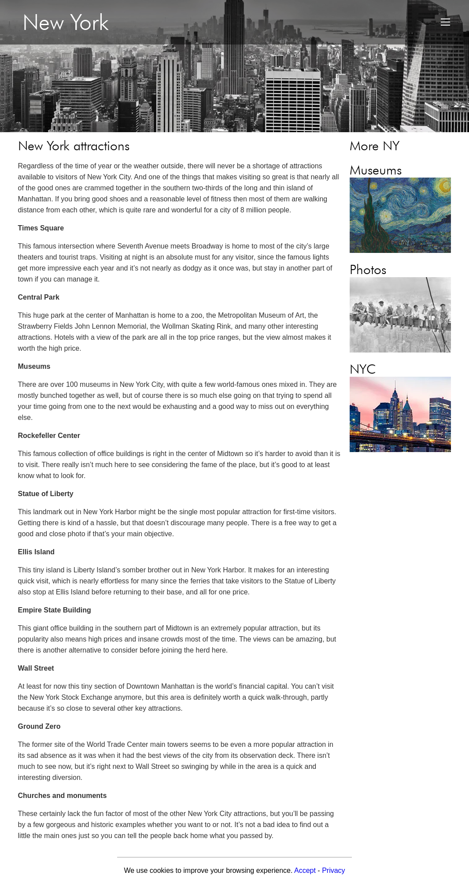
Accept (305, 870)
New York (65, 22)
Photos (368, 269)
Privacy (333, 870)
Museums (376, 170)
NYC (363, 369)
